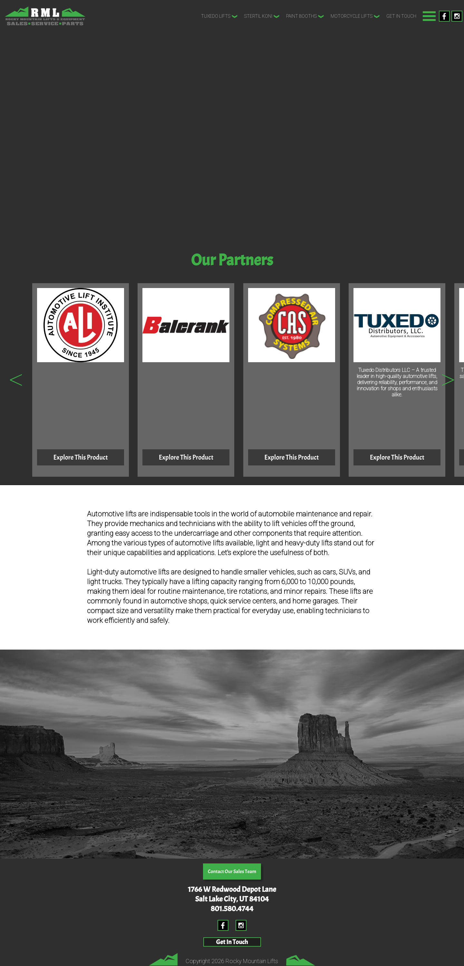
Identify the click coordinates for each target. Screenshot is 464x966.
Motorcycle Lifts (355, 16)
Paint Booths (305, 16)
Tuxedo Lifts (219, 16)
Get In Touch (401, 16)
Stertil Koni (262, 16)
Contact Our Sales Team (232, 871)
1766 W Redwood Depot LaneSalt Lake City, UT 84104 (232, 894)
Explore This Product (80, 457)
